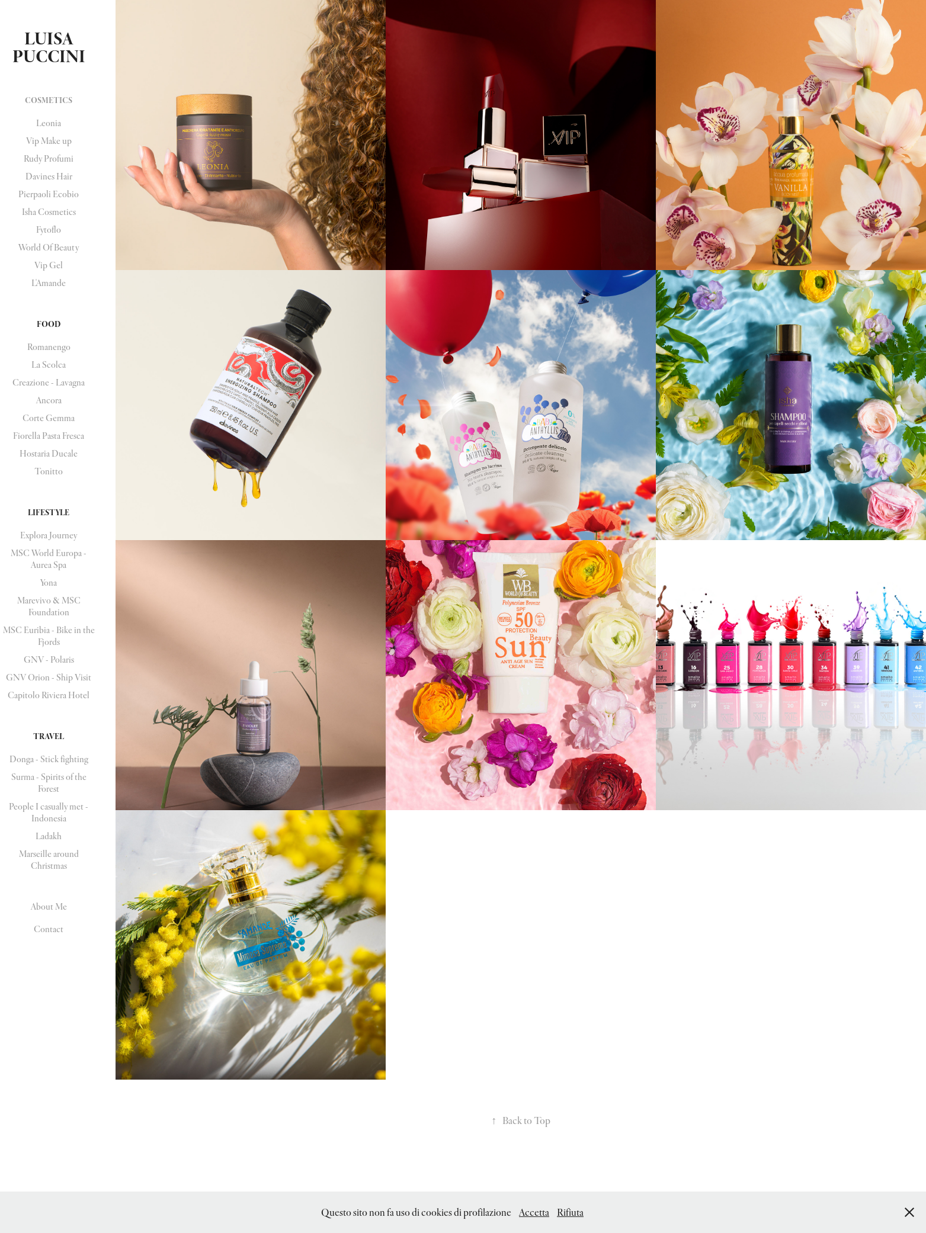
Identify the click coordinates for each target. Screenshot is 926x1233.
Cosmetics (48, 100)
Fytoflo (48, 229)
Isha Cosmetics (49, 211)
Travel (48, 736)
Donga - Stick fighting (48, 759)
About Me (49, 906)
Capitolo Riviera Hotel (48, 695)
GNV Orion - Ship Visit (48, 677)
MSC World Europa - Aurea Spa (48, 559)
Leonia (48, 123)
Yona (48, 582)
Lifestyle (48, 512)
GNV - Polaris (49, 659)
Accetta (534, 1212)
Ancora (49, 400)
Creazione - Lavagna (48, 382)
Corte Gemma (49, 418)
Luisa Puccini (48, 47)
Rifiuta (570, 1212)
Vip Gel (48, 265)
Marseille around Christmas (49, 859)
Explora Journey (48, 535)
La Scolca (48, 364)
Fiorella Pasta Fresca (48, 435)
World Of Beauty (48, 247)
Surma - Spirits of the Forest (48, 782)
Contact (48, 929)
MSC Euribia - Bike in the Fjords (49, 636)
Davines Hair (48, 176)
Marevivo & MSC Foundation (49, 606)
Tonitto (48, 471)
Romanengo (49, 347)
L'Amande (48, 283)
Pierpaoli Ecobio (48, 194)
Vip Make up (49, 140)
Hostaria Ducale (49, 453)
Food (49, 324)
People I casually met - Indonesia (48, 812)
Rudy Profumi (48, 158)
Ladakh (49, 836)
